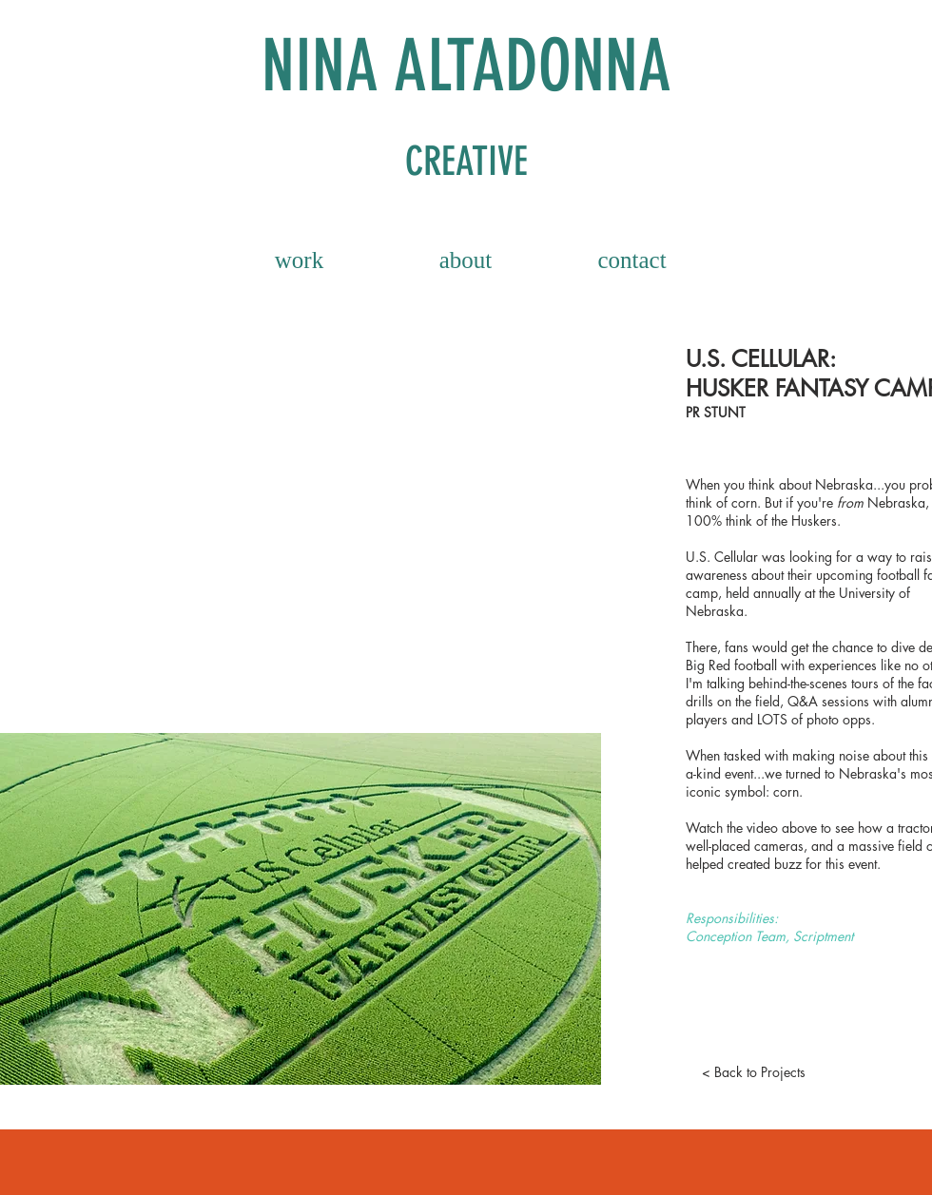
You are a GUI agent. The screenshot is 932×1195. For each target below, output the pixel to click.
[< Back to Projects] (753, 1072)
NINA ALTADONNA (466, 66)
